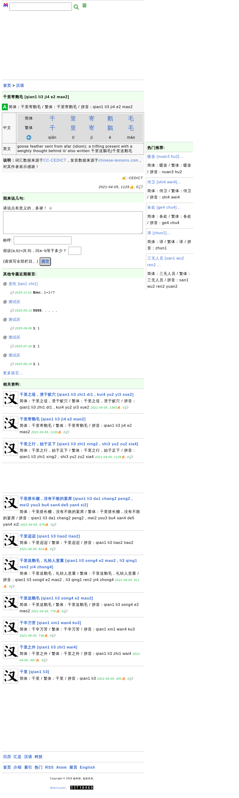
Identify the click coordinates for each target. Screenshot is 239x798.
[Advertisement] (73, 46)
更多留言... (13, 378)
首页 (7, 86)
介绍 (18, 772)
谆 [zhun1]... (159, 233)
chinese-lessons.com (118, 160)
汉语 (20, 86)
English (87, 772)
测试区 (15, 306)
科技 (39, 761)
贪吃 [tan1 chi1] (23, 289)
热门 (39, 772)
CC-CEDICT (54, 160)
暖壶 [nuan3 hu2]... (165, 156)
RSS (49, 772)
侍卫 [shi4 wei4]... (164, 182)
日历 (7, 761)
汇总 (18, 761)
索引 (28, 772)
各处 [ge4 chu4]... (164, 207)
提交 (45, 266)
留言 (73, 772)
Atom (61, 772)
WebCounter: (58, 792)
